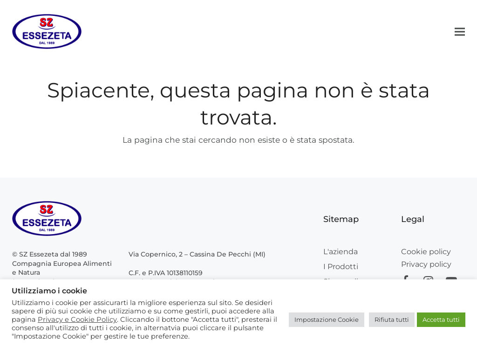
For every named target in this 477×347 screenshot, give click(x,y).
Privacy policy (426, 264)
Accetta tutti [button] (441, 319)
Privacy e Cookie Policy (77, 319)
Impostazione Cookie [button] (326, 319)
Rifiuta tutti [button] (392, 319)
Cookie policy (426, 251)
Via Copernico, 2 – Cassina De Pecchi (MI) (197, 254)
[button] (460, 31)
